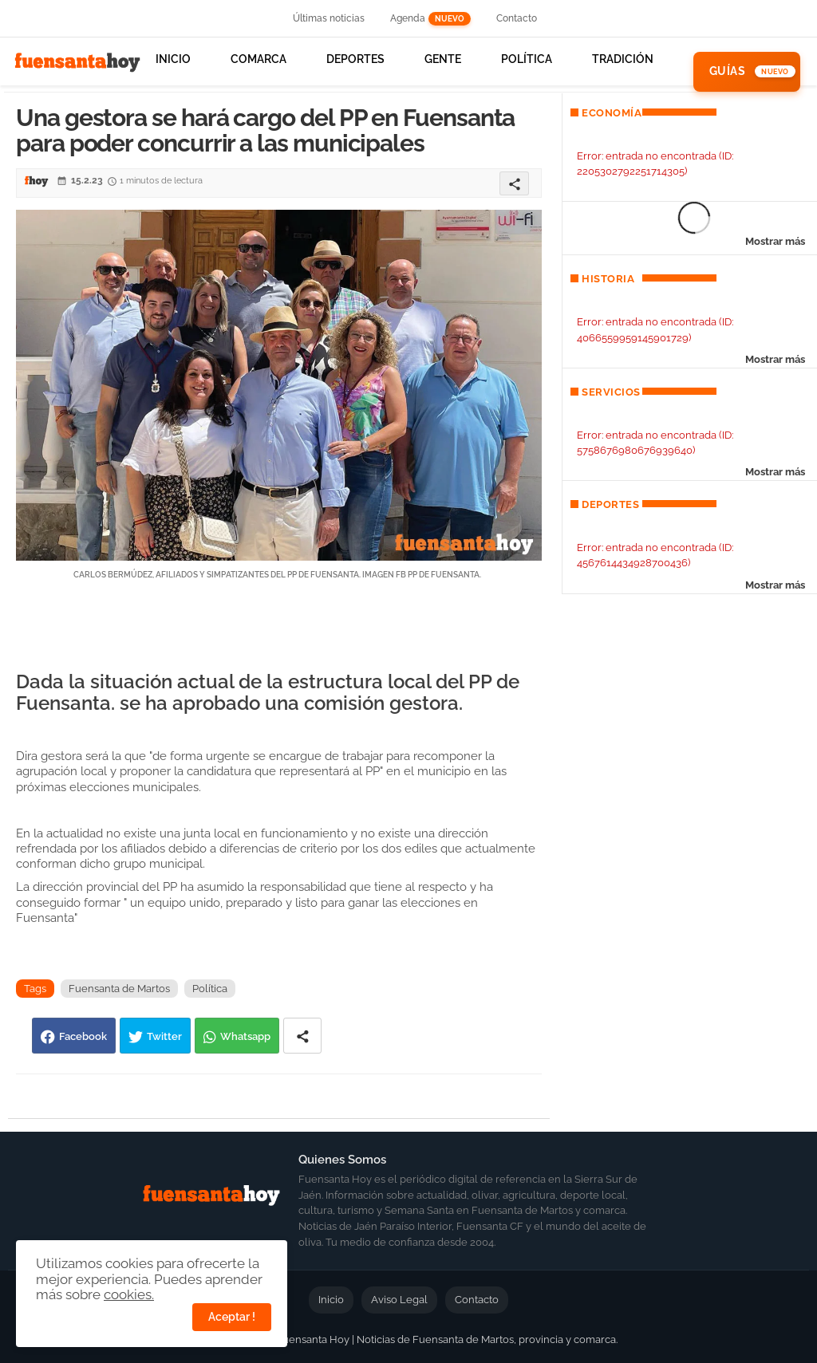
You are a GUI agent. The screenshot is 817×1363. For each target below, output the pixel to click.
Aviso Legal (399, 1300)
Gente (442, 59)
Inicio (173, 59)
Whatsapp (245, 1036)
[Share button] (302, 1036)
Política (526, 59)
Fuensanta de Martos (119, 989)
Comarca (258, 59)
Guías (727, 71)
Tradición (622, 59)
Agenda (430, 19)
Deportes (355, 59)
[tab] (173, 72)
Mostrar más (775, 241)
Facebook (83, 1036)
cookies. (129, 1294)
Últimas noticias (329, 18)
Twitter (164, 1036)
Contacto (516, 18)
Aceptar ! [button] (231, 1316)
